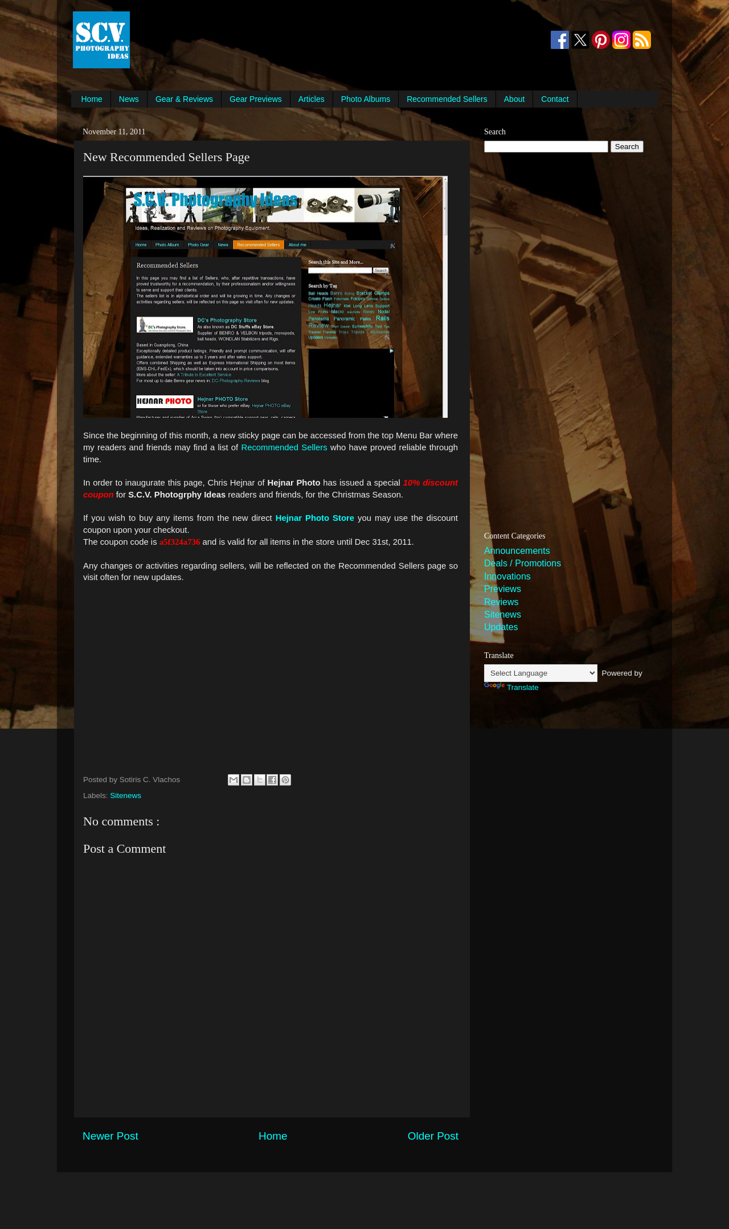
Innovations (507, 576)
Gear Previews (256, 99)
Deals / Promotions (522, 563)
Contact (554, 99)
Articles (311, 99)
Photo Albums (365, 99)
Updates (501, 627)
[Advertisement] (339, 39)
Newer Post (110, 1136)
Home (92, 99)
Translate (511, 687)
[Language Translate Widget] (540, 673)
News (129, 99)
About (514, 99)
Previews (502, 589)
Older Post (433, 1136)
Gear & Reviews (184, 99)
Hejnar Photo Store (315, 518)
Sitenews (125, 795)
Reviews (501, 602)
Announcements (517, 551)
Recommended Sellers (447, 99)
